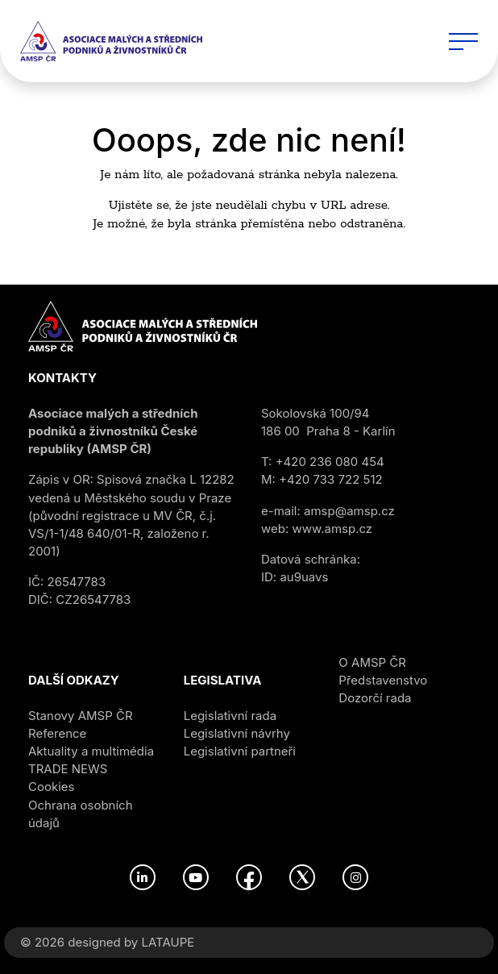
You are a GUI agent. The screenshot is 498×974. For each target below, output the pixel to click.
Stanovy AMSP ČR (80, 715)
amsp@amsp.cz (349, 510)
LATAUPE (167, 942)
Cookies (51, 786)
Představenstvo (382, 680)
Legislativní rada (230, 715)
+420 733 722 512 (331, 479)
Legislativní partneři (240, 751)
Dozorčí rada (374, 698)
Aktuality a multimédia (91, 751)
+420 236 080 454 (330, 461)
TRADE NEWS (67, 768)
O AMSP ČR (372, 662)
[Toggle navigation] (463, 41)
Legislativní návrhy (237, 733)
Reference (57, 733)
